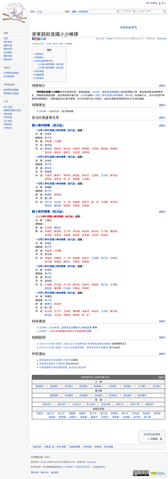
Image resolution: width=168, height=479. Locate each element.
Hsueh (44, 462)
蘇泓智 (76, 284)
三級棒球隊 (74, 446)
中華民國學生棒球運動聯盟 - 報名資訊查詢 (61, 367)
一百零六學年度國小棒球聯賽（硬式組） (56, 130)
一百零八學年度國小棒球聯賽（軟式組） (56, 292)
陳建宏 (57, 227)
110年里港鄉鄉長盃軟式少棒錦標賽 (67, 331)
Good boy (91, 462)
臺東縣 (62, 417)
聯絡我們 (8, 59)
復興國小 (54, 386)
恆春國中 (127, 395)
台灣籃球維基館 (11, 73)
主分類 (48, 44)
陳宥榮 (85, 148)
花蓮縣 (51, 417)
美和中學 (135, 404)
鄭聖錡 (48, 205)
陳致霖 (113, 231)
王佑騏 (94, 258)
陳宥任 (66, 261)
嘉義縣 (83, 417)
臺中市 (124, 413)
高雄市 (105, 417)
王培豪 (104, 202)
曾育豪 (85, 205)
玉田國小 (157, 386)
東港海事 (106, 404)
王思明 (48, 227)
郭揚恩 (66, 205)
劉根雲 (57, 148)
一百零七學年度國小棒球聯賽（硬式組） (56, 157)
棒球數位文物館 (11, 93)
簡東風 (76, 179)
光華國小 (113, 386)
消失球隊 (108, 446)
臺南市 (94, 417)
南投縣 (146, 413)
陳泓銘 (48, 315)
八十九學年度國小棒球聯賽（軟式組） (55, 216)
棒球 (55, 44)
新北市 (61, 413)
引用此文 (8, 128)
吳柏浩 (76, 235)
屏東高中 (47, 404)
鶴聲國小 (40, 386)
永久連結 (8, 121)
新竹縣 (103, 413)
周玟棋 (85, 231)
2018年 (96, 92)
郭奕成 (76, 231)
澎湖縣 (126, 417)
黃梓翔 (66, 175)
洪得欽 (48, 231)
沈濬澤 (76, 152)
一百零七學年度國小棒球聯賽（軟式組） (56, 266)
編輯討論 (8, 45)
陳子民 (48, 137)
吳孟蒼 (48, 235)
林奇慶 (85, 235)
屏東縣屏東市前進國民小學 (53, 360)
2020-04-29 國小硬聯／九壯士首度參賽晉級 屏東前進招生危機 (72, 347)
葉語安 (48, 152)
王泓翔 (104, 175)
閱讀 (67, 11)
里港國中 (69, 395)
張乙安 (48, 202)
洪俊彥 (66, 235)
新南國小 (84, 386)
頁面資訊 (8, 124)
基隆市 (39, 413)
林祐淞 (104, 235)
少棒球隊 (68, 44)
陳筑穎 (57, 231)
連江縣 (147, 417)
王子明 (104, 231)
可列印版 (8, 117)
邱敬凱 (76, 202)
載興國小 (98, 386)
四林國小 (127, 386)
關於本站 (45, 472)
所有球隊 (61, 446)
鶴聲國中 (54, 395)
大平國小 (142, 386)
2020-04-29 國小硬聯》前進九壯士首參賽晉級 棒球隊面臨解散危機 (73, 343)
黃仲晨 (48, 261)
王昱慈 (94, 148)
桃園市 (82, 413)
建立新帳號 (151, 3)
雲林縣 (156, 413)
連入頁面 (8, 107)
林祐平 (85, 175)
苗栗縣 (114, 413)
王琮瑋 (94, 235)
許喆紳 (57, 202)
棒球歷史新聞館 (11, 90)
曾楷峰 (57, 261)
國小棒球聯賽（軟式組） (48, 211)
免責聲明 (55, 472)
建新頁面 (8, 56)
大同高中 (76, 404)
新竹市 (93, 413)
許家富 (113, 258)
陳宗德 (113, 175)
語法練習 (8, 52)
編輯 (162, 85)
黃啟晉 (57, 194)
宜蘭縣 (71, 413)
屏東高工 (120, 404)
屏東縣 (115, 417)
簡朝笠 (57, 152)
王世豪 (85, 179)
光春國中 (98, 395)
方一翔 (66, 202)
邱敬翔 (48, 258)
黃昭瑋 (85, 152)
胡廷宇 (85, 202)
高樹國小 (69, 386)
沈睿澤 (48, 175)
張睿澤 (76, 148)
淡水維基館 (9, 76)
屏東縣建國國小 (113, 92)
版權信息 (101, 467)
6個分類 (37, 446)
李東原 (57, 235)
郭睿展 (113, 148)
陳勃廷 (76, 175)
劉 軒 (66, 179)
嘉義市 (73, 417)
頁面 (32, 11)
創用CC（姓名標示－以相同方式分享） (74, 467)
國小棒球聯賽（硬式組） (48, 125)
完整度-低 (49, 446)
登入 (164, 3)
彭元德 (57, 284)
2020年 (84, 95)
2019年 (43, 327)
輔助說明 (8, 49)
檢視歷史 (83, 11)
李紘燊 (48, 141)
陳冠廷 (48, 168)
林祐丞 (66, 148)
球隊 (61, 44)
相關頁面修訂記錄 (12, 110)
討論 (39, 11)
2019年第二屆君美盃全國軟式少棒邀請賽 (70, 327)
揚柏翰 (104, 148)
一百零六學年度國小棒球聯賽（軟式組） (56, 239)
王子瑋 (66, 231)
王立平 (57, 311)
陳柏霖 (48, 148)
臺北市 (50, 413)
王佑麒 (48, 284)
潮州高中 (62, 404)
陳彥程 (48, 194)
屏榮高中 (149, 404)
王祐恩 (57, 315)
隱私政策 (35, 472)
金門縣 (136, 417)
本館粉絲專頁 (128, 27)
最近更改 (8, 42)
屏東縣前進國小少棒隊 (51, 363)
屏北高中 (91, 404)
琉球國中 (113, 395)
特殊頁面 (8, 114)
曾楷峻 (76, 258)
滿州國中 (142, 395)
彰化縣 (135, 413)
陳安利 (94, 231)
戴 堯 (94, 202)
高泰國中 (84, 395)
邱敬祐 (76, 205)
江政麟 (57, 141)
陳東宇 (66, 152)
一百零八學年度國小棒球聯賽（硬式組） (114, 95)
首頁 (6, 38)
